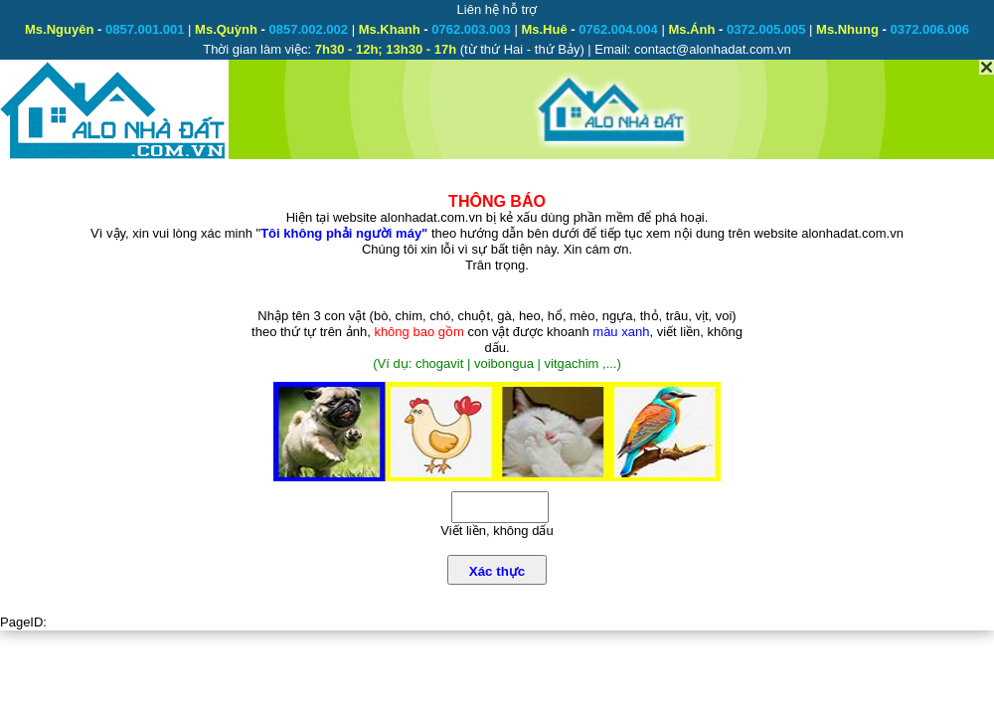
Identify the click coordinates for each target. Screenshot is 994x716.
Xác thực (497, 571)
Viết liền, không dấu (496, 530)
